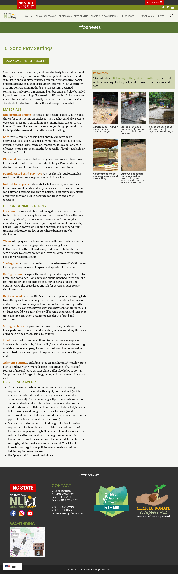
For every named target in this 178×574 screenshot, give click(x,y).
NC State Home (28, 2)
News (161, 16)
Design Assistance (46, 16)
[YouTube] (172, 8)
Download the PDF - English (26, 61)
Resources (128, 16)
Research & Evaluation (103, 16)
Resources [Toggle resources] (153, 2)
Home (27, 16)
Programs (146, 16)
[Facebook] (163, 8)
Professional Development (73, 16)
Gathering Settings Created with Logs (136, 78)
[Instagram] (168, 8)
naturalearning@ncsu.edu (67, 513)
